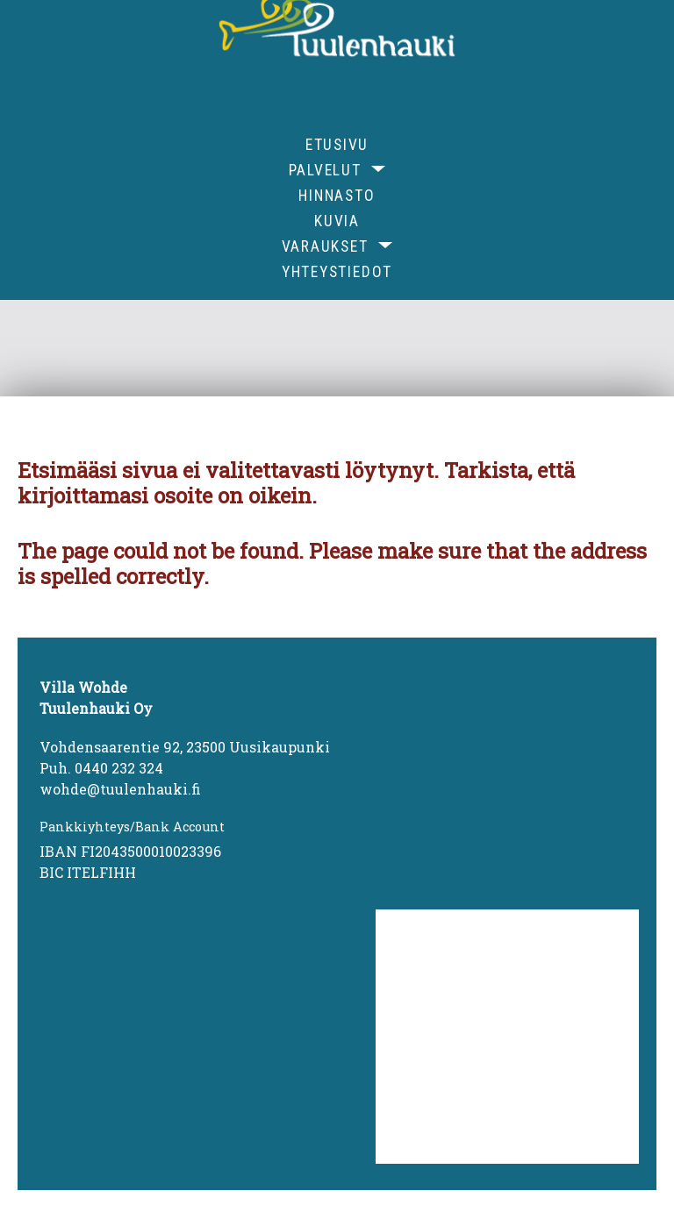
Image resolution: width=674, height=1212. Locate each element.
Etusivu (337, 144)
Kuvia (337, 221)
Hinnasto (336, 195)
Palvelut (325, 170)
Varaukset (325, 246)
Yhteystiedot (337, 272)
